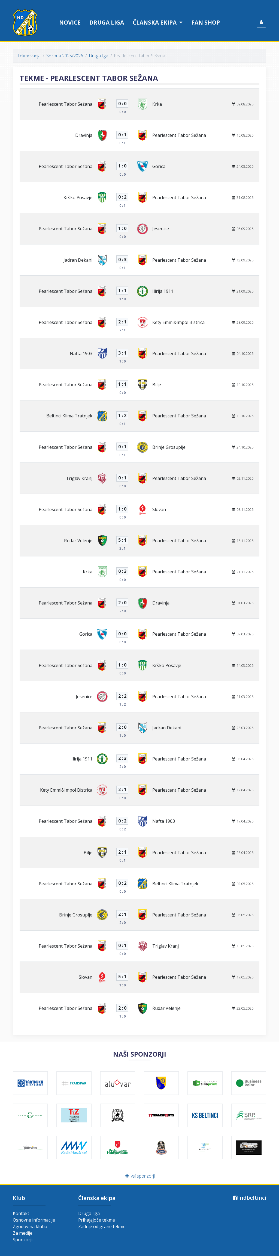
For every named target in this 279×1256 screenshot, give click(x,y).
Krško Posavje (77, 197)
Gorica (158, 166)
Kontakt (21, 1213)
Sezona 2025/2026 (64, 56)
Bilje (156, 385)
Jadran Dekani (77, 260)
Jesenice (160, 229)
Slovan (159, 509)
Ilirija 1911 (162, 291)
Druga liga (106, 22)
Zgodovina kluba (30, 1226)
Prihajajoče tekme (96, 1220)
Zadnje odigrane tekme (102, 1226)
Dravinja (83, 135)
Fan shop (205, 22)
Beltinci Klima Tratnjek (69, 416)
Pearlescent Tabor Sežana (65, 104)
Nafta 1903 (81, 353)
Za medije (22, 1233)
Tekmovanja (29, 56)
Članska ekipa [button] (155, 22)
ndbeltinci (249, 1197)
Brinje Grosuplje (169, 447)
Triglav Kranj (79, 478)
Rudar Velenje (78, 541)
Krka (157, 104)
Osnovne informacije (34, 1220)
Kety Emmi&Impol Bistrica (178, 322)
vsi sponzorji (139, 1176)
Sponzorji (22, 1240)
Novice (70, 22)
